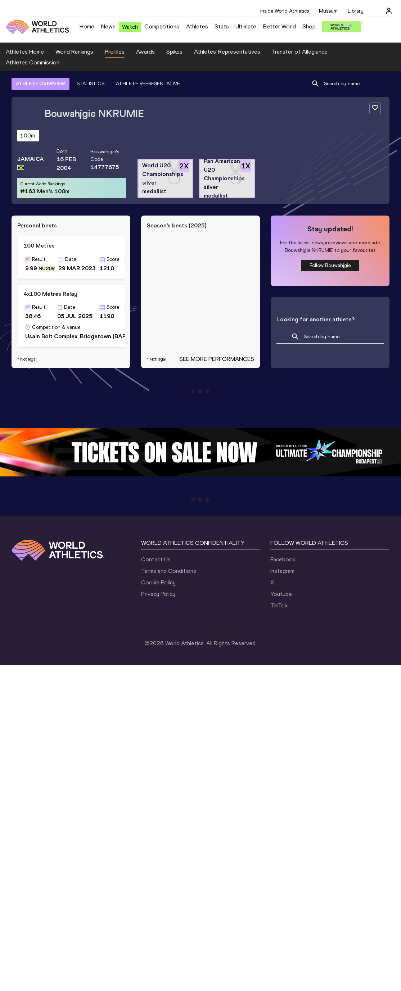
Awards (145, 51)
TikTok (278, 605)
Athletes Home (25, 51)
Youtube (281, 593)
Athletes (197, 26)
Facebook (282, 559)
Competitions (161, 26)
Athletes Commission (32, 62)
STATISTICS (90, 84)
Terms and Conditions (168, 570)
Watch (130, 26)
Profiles (115, 51)
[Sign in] (388, 11)
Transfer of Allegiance (300, 51)
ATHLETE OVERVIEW (40, 84)
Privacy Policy (158, 593)
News (108, 26)
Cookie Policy (158, 582)
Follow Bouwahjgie (330, 265)
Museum (328, 11)
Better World (279, 26)
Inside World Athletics (284, 11)
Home (87, 26)
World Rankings (74, 51)
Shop (309, 26)
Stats (222, 26)
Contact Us (156, 559)
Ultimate (245, 26)
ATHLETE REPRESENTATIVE (148, 84)
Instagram (282, 570)
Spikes (174, 51)
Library (356, 11)
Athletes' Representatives (227, 51)
